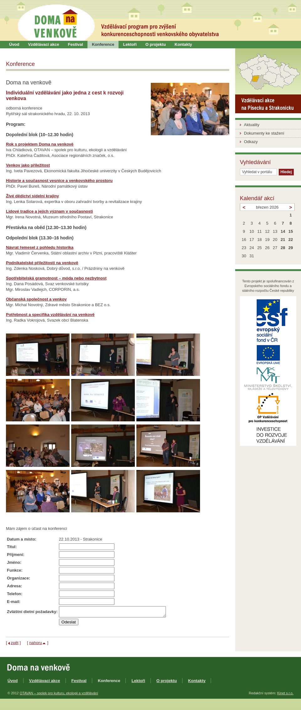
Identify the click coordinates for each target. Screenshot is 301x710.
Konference (103, 44)
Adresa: (14, 586)
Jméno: (14, 562)
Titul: (12, 546)
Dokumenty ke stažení (264, 133)
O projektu (155, 44)
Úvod (14, 44)
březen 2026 (267, 207)
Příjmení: (15, 554)
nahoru (35, 644)
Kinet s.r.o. (285, 695)
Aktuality (251, 124)
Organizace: (18, 578)
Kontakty (183, 44)
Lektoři (129, 44)
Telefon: (15, 593)
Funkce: (15, 570)
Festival (75, 44)
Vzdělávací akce (43, 44)
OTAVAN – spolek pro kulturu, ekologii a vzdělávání (59, 695)
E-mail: (13, 601)
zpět (14, 644)
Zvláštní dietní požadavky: (32, 612)
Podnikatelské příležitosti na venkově (42, 262)
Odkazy (251, 141)
